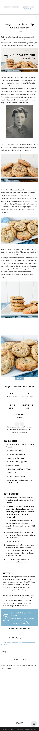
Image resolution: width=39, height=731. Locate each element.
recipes (4, 644)
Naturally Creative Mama (14, 729)
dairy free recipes (14, 643)
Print (19, 378)
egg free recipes (28, 643)
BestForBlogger (32, 729)
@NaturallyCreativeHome (23, 619)
